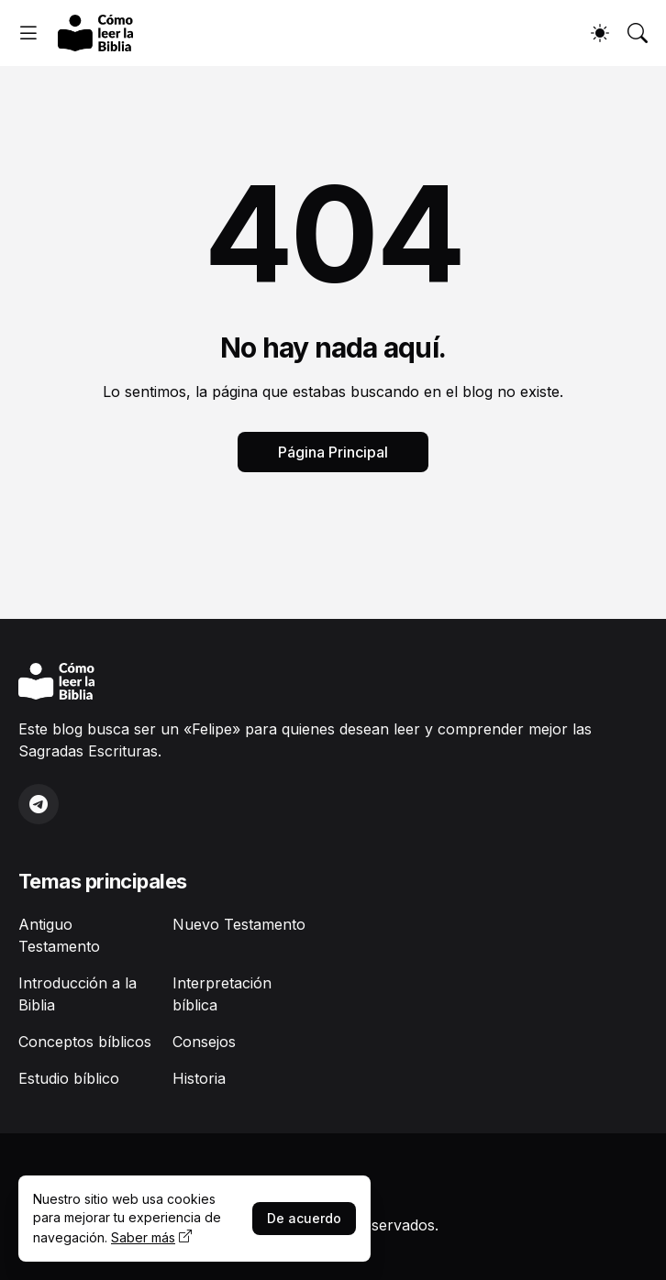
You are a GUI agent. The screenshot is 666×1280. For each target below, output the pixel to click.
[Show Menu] (28, 33)
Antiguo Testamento (59, 935)
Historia (199, 1078)
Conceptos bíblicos (84, 1041)
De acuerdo (304, 1218)
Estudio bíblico (68, 1078)
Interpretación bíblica (222, 994)
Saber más (143, 1237)
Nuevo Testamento (238, 924)
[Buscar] (637, 33)
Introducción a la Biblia (77, 994)
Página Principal (333, 452)
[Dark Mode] (600, 33)
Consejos (204, 1041)
